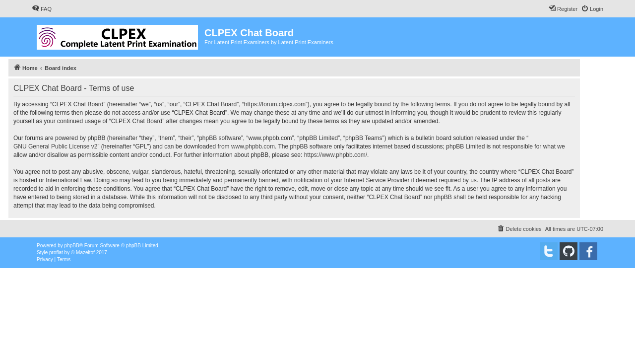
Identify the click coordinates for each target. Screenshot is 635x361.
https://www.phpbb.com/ (335, 154)
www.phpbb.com (253, 146)
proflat (56, 252)
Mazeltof (85, 252)
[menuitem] (42, 9)
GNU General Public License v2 (55, 146)
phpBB (71, 245)
